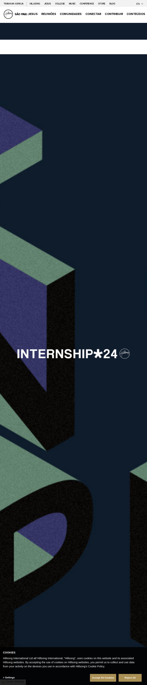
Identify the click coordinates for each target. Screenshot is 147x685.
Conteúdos (136, 14)
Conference (87, 3)
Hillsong (35, 3)
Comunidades (71, 14)
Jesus (48, 3)
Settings (10, 678)
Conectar (93, 14)
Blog (112, 3)
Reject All (130, 678)
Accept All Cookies (103, 678)
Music (72, 3)
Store (102, 3)
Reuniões (48, 14)
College (60, 3)
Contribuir (114, 14)
